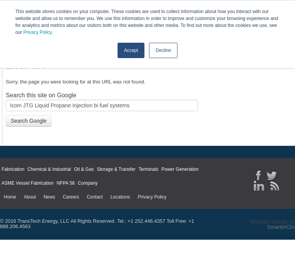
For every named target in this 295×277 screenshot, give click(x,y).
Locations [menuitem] (120, 197)
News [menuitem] (49, 197)
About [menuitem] (30, 197)
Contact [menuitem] (95, 197)
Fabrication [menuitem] (13, 169)
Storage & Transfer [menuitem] (116, 169)
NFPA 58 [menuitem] (65, 183)
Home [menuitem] (10, 197)
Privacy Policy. (38, 32)
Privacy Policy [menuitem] (152, 197)
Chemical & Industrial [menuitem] (49, 169)
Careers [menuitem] (71, 197)
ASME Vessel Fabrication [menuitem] (27, 183)
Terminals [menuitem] (148, 169)
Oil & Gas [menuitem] (84, 169)
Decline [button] (163, 50)
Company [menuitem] (88, 183)
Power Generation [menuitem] (180, 169)
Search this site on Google (41, 95)
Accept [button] (131, 50)
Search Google (28, 121)
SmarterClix (281, 227)
